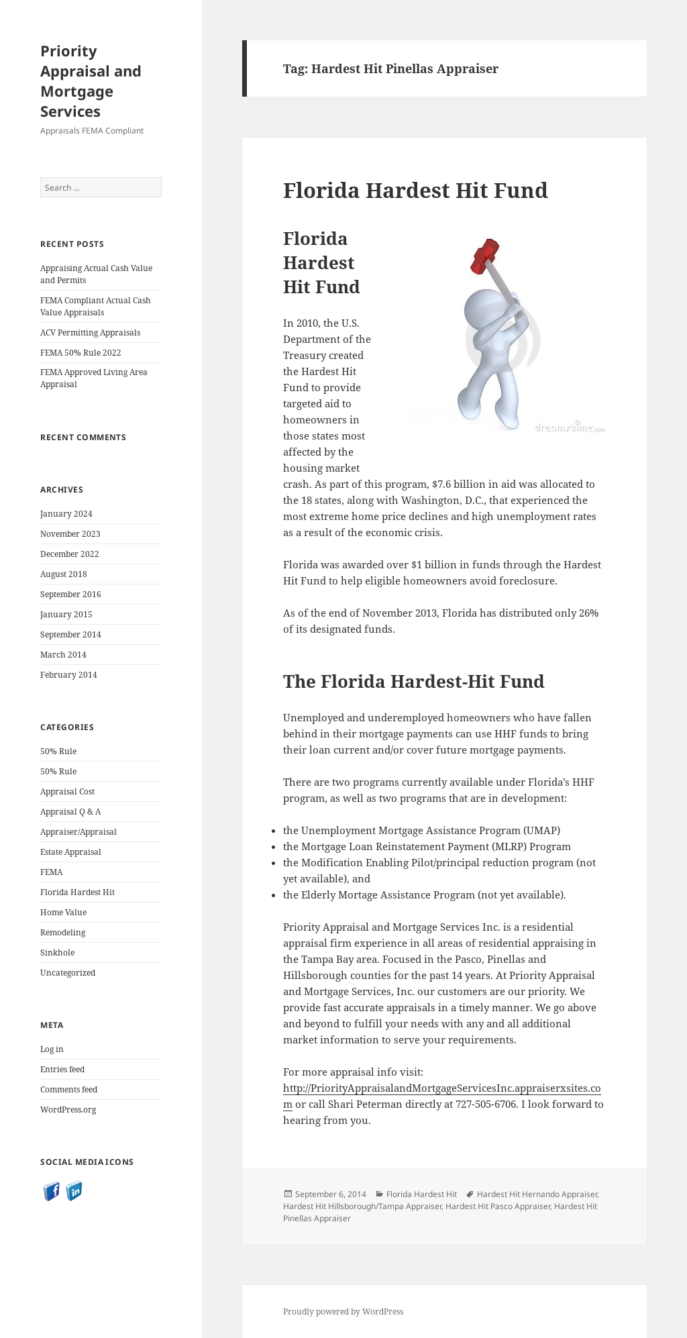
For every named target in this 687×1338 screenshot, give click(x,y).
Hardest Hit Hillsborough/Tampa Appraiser (362, 1206)
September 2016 (70, 594)
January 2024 (66, 513)
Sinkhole (57, 952)
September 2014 (70, 634)
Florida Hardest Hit (77, 892)
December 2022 (69, 554)
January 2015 (66, 614)
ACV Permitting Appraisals (90, 332)
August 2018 (63, 574)
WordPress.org (68, 1109)
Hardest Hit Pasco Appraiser (497, 1206)
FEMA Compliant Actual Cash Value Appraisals (95, 306)
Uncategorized (67, 972)
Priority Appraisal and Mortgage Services (91, 80)
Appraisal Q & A (70, 811)
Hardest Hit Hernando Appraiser (537, 1194)
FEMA (51, 872)
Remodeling (62, 932)
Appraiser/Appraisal (78, 831)
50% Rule (58, 751)
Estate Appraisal (70, 852)
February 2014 (68, 674)
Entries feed (62, 1069)
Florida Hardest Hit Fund (415, 190)
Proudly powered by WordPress (343, 1311)
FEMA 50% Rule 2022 (80, 352)
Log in (52, 1049)
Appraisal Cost (67, 791)
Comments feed (68, 1089)
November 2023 (70, 533)
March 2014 (63, 654)
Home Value (63, 912)
